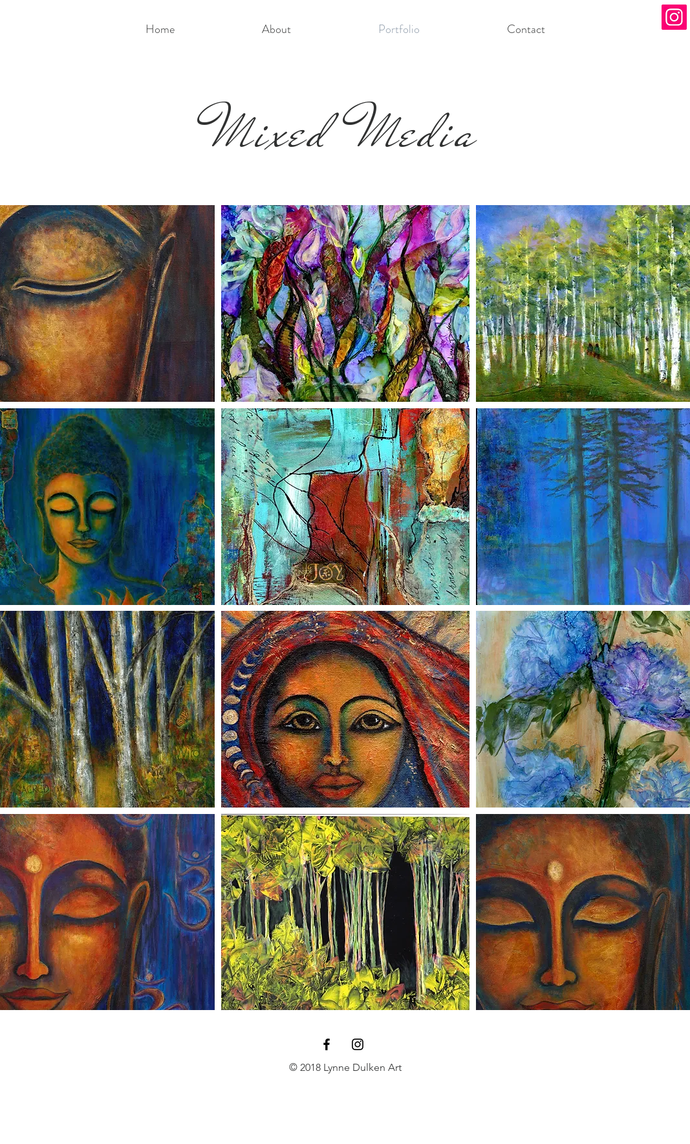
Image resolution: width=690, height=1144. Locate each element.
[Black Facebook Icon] (326, 1044)
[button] (345, 303)
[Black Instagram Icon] (357, 1044)
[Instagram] (674, 17)
